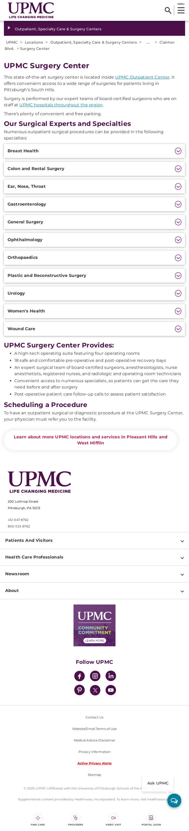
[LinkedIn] (111, 676)
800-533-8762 (19, 526)
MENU (181, 4)
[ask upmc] (174, 800)
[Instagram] (95, 676)
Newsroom (17, 573)
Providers (75, 820)
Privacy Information (94, 752)
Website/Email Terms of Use (94, 729)
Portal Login (151, 820)
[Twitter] (95, 690)
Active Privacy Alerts (94, 763)
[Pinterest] (79, 690)
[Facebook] (79, 676)
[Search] (168, 10)
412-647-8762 (18, 520)
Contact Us (94, 717)
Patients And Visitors (29, 540)
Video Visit (113, 820)
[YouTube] (111, 690)
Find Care (38, 820)
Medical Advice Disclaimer (94, 740)
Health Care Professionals (34, 557)
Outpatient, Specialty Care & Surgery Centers (58, 29)
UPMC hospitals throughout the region (61, 104)
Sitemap (94, 775)
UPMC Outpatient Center (142, 77)
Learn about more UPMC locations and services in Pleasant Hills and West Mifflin (91, 439)
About (12, 590)
